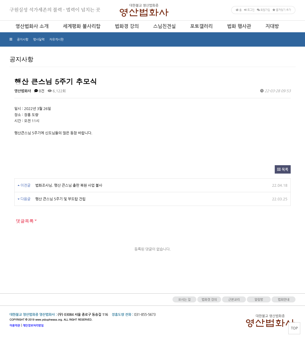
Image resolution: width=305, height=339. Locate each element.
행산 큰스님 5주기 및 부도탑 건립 (60, 199)
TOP (294, 328)
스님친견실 (164, 26)
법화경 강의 (127, 26)
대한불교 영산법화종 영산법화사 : (33, 314)
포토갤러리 (201, 26)
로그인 (249, 9)
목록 (282, 169)
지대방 (272, 26)
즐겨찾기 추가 (281, 9)
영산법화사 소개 (32, 26)
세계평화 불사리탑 (82, 26)
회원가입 (263, 9)
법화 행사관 (239, 26)
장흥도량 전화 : (122, 314)
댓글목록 (24, 221)
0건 (39, 91)
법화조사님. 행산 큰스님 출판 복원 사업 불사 (68, 185)
